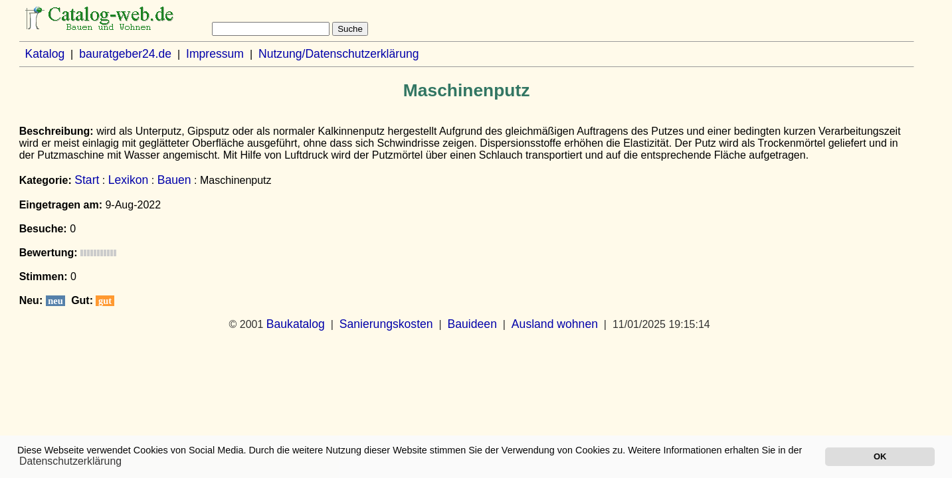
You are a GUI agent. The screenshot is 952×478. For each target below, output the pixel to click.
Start (86, 180)
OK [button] (880, 456)
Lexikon (128, 180)
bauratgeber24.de (125, 53)
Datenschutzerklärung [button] (70, 461)
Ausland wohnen (555, 324)
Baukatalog (295, 324)
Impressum (215, 53)
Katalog (45, 53)
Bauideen (472, 324)
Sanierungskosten (386, 324)
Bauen (174, 180)
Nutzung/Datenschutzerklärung (338, 53)
